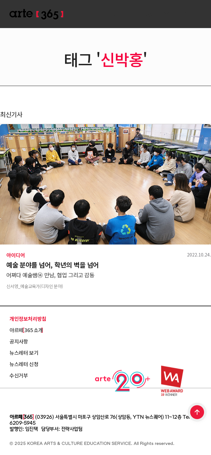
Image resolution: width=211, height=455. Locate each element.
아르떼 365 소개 (26, 330)
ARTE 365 (36, 14)
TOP (197, 412)
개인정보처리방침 (27, 318)
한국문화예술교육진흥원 (37, 400)
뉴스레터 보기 (23, 352)
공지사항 (18, 341)
